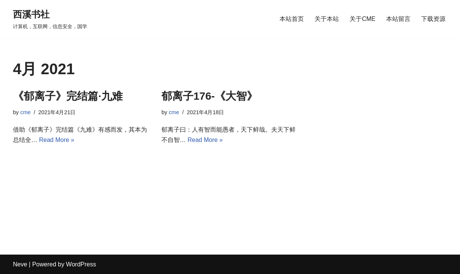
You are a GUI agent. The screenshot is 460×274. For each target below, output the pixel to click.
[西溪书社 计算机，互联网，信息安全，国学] (50, 19)
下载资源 (433, 19)
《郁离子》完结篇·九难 (68, 96)
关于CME (362, 19)
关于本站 (327, 19)
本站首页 (292, 19)
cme (25, 112)
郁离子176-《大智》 (209, 96)
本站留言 (398, 19)
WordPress (81, 264)
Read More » (56, 140)
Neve (20, 264)
